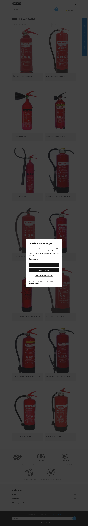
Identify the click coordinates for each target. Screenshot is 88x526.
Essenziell (33, 259)
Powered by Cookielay (34, 283)
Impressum (49, 281)
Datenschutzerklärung (36, 281)
